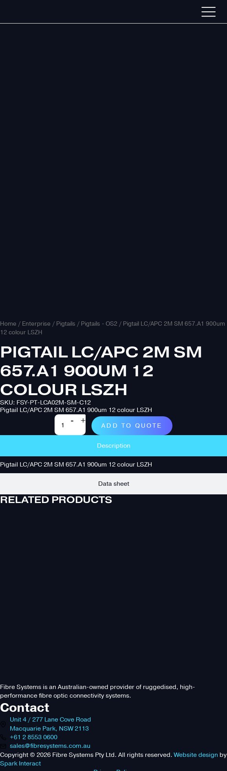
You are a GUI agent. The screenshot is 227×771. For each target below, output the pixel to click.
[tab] (113, 445)
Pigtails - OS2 (99, 324)
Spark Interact (20, 763)
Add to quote (131, 426)
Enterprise (36, 324)
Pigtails (65, 324)
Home (8, 324)
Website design (196, 755)
